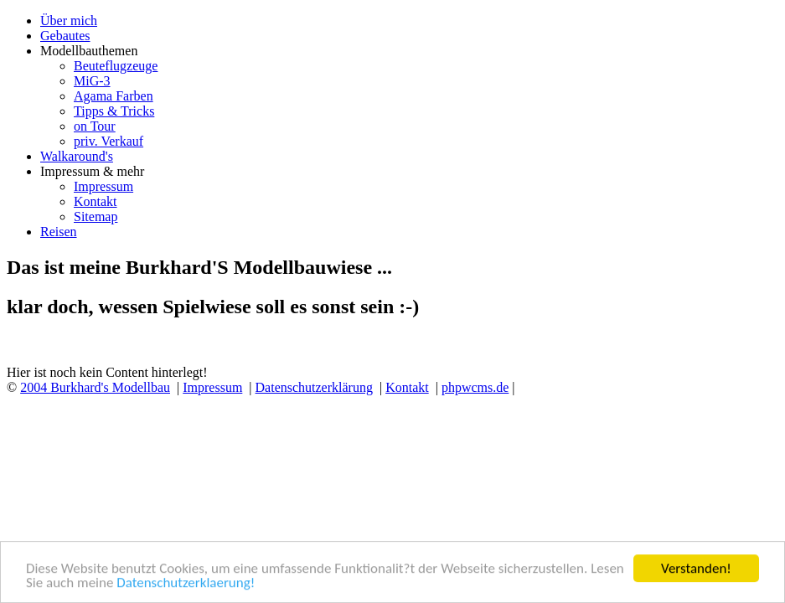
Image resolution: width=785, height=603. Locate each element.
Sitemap (95, 216)
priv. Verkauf (108, 141)
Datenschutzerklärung (314, 387)
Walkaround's (76, 156)
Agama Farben (113, 96)
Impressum (103, 186)
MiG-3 (92, 81)
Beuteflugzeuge (116, 66)
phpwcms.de (475, 387)
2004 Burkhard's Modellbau (95, 387)
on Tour (95, 126)
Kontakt (95, 201)
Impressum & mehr (92, 171)
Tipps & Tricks (114, 111)
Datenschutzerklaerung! (185, 583)
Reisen (58, 231)
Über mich (68, 20)
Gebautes (65, 35)
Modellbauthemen (88, 51)
